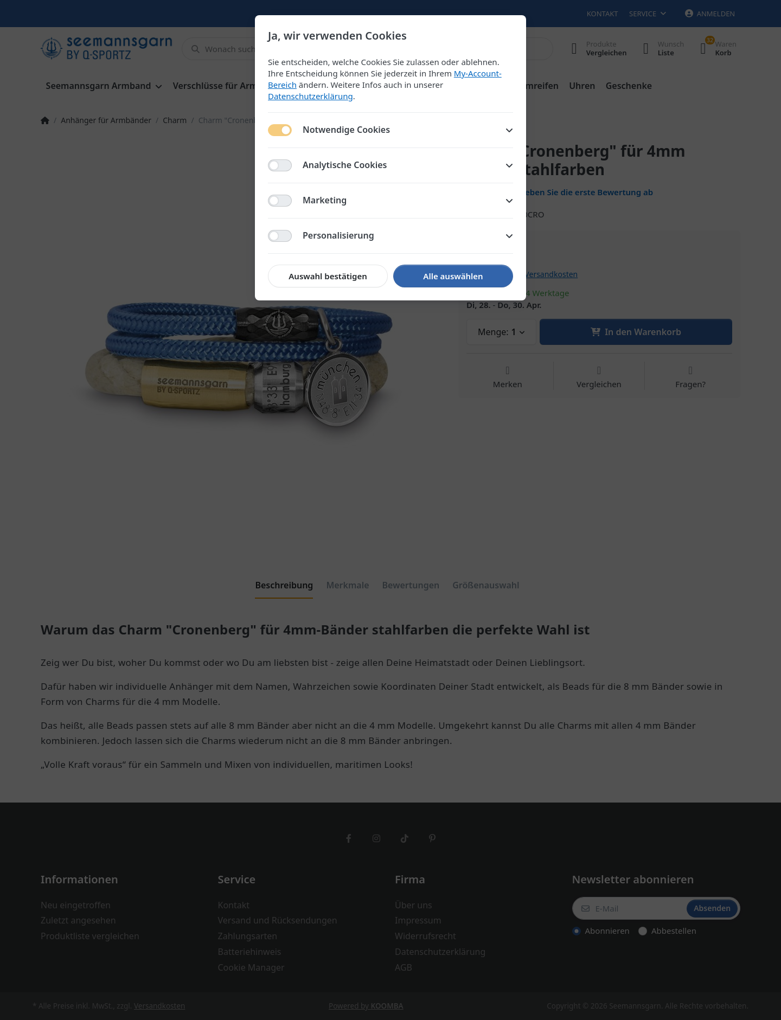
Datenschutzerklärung (310, 96)
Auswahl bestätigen (328, 276)
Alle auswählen (453, 276)
